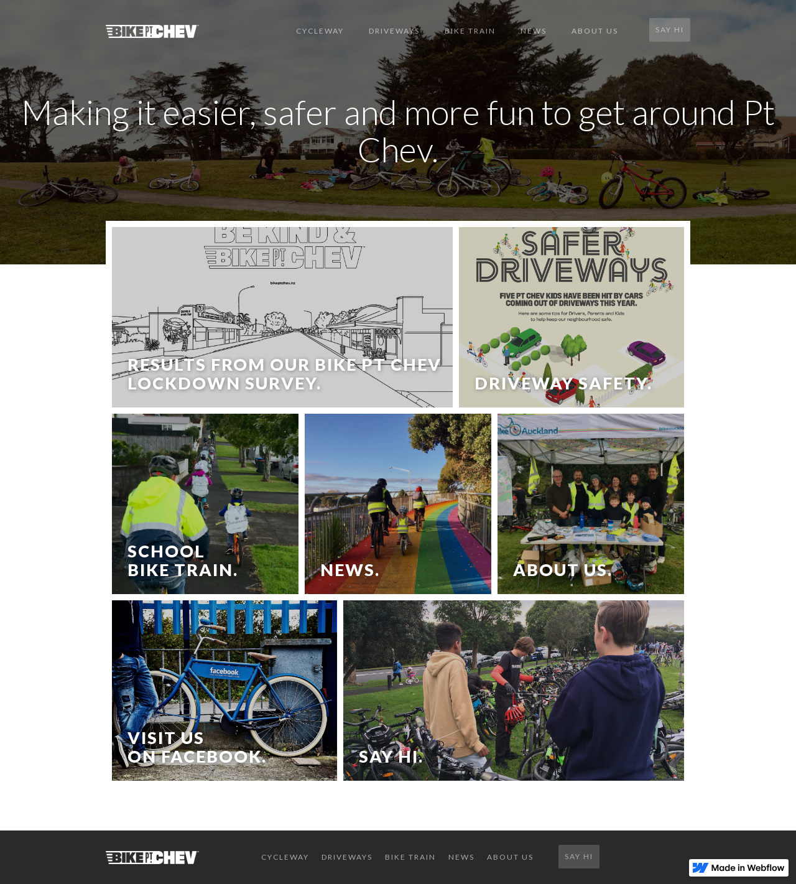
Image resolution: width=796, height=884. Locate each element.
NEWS (534, 30)
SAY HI (669, 29)
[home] (195, 31)
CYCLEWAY (320, 30)
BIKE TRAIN (470, 30)
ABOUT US (595, 30)
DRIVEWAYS (394, 30)
